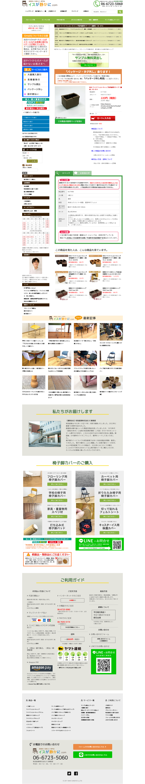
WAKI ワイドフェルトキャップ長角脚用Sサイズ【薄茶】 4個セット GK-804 (112, 258)
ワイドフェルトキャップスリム (34, 712)
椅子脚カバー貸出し (30, 179)
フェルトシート (30, 730)
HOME (56, 29)
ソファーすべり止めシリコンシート (61, 730)
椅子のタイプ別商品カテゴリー (67, 40)
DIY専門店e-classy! (30, 288)
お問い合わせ (28, 204)
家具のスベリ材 (55, 724)
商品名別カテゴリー (64, 29)
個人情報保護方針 (29, 192)
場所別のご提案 (28, 129)
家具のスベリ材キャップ (33, 715)
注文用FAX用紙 (85, 717)
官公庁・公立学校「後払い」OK (33, 143)
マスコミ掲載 (28, 194)
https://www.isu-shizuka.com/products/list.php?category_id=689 (111, 106)
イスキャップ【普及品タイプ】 (34, 727)
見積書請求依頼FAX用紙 (87, 720)
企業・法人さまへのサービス (32, 146)
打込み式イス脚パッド (32, 721)
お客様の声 (63, 11)
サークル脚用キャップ (57, 706)
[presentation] (64, 173)
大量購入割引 (84, 708)
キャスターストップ (56, 721)
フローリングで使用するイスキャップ (68, 33)
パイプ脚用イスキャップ (58, 715)
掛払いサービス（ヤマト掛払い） (90, 710)
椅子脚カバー (28, 313)
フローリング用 (30, 20)
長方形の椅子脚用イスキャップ (84, 40)
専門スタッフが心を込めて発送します (70, 668)
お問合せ (86, 11)
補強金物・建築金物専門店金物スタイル (35, 299)
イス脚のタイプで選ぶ (29, 117)
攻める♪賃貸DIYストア (30, 301)
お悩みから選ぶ (28, 125)
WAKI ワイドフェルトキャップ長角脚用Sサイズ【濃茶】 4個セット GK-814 (78, 258)
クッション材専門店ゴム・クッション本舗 (36, 291)
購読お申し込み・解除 (30, 211)
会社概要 (26, 186)
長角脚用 (90, 29)
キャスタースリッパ (56, 718)
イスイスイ (29, 724)
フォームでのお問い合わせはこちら (92, 747)
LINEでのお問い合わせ (111, 720)
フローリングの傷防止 (84, 36)
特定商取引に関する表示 (112, 713)
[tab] (64, 173)
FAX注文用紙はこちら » (72, 627)
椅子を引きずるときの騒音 (86, 44)
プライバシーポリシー (111, 710)
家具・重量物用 (93, 20)
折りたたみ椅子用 (76, 20)
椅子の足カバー (28, 311)
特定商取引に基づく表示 (31, 189)
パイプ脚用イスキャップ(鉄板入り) (61, 712)
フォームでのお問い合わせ (112, 717)
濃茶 (85, 29)
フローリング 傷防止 (30, 308)
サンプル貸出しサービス (112, 20)
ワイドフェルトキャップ (76, 29)
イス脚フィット (30, 706)
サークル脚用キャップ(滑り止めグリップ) (62, 709)
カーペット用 (46, 20)
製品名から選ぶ (28, 122)
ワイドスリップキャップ (33, 718)
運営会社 (107, 708)
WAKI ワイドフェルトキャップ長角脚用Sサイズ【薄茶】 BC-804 (78, 274)
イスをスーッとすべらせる (86, 33)
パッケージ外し (85, 715)
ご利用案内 (27, 201)
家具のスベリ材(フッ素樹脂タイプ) (61, 727)
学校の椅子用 (60, 20)
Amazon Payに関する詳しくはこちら (39, 684)
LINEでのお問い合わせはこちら (95, 755)
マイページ (74, 11)
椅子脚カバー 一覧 (40, 11)
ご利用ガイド (52, 11)
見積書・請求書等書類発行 (88, 713)
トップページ (29, 11)
